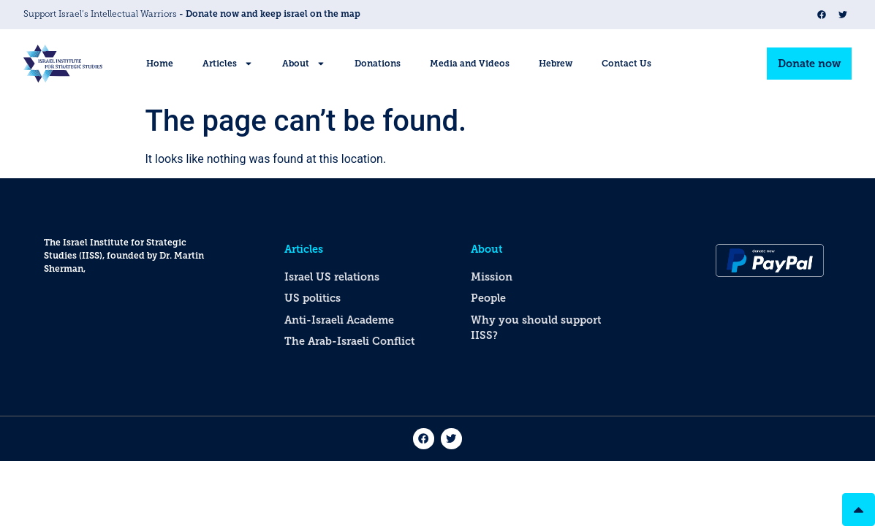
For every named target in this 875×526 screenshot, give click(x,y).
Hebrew (555, 63)
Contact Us (626, 63)
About (303, 63)
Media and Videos (470, 63)
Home (159, 63)
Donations (378, 63)
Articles (227, 63)
